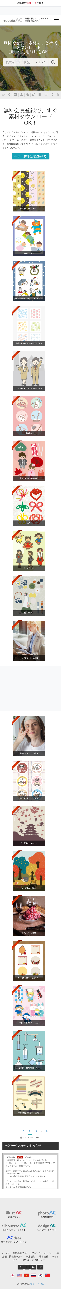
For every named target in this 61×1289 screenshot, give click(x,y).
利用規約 (30, 1256)
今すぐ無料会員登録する (30, 156)
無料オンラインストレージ (14, 1242)
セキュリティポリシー (34, 1259)
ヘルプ (5, 1253)
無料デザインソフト (46, 1230)
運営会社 (43, 1256)
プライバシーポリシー (41, 1253)
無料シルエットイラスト (14, 1230)
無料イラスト (14, 1217)
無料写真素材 (47, 1217)
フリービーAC (37, 1284)
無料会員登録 (20, 1253)
